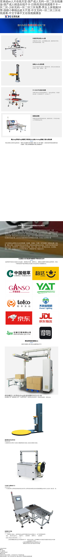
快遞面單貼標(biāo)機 (39, 38)
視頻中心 (21, 535)
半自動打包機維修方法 (10, 485)
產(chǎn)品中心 (13, 535)
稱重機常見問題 (8, 531)
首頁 (7, 535)
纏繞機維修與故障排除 (10, 440)
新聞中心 (34, 535)
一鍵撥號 (2, 551)
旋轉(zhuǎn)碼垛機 (38, 64)
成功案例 (27, 535)
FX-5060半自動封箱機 (39, 90)
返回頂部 (2, 553)
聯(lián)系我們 (4, 552)
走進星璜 (40, 535)
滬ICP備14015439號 (35, 543)
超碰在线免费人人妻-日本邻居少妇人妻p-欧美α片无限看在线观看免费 (16, 556)
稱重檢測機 (36, 116)
